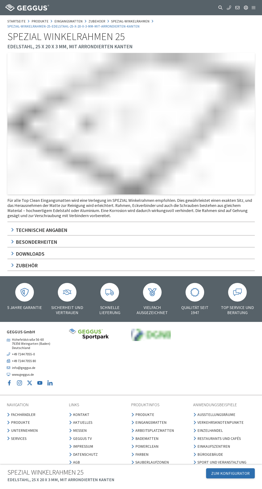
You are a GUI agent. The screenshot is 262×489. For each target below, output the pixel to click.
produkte (40, 21)
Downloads (27, 254)
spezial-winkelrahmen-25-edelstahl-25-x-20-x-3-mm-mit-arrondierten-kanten (73, 26)
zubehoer (97, 21)
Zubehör (24, 265)
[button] (220, 7)
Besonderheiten (34, 242)
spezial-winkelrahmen (130, 21)
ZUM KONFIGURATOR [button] (230, 473)
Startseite (16, 21)
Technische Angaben (39, 230)
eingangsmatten (68, 21)
